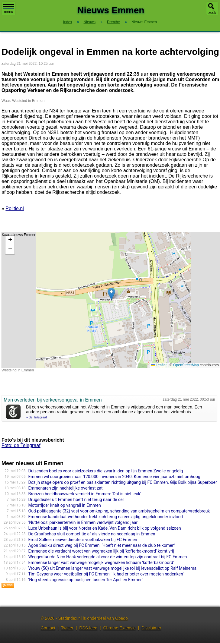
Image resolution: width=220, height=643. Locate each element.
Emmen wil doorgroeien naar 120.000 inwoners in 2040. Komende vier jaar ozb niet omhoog (114, 476)
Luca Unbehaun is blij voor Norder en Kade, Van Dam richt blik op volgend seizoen (104, 528)
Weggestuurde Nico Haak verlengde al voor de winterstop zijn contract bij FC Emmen (107, 556)
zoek (212, 13)
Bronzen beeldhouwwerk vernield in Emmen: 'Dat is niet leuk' (84, 493)
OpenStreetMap (186, 365)
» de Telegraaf (36, 417)
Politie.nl (14, 208)
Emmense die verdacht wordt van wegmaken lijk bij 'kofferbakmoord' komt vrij (101, 551)
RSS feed (88, 628)
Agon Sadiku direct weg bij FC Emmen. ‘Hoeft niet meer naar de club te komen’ (101, 545)
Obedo (121, 618)
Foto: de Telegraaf (21, 445)
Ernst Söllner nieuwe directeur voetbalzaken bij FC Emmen (82, 539)
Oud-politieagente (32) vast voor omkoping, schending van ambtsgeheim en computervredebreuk (119, 511)
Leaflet (159, 365)
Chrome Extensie (119, 628)
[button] (111, 294)
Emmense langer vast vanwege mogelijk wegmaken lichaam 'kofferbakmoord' (101, 562)
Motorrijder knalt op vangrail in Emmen (64, 505)
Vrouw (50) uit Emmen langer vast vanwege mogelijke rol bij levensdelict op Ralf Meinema (112, 568)
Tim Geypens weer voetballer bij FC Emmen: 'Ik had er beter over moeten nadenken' (106, 574)
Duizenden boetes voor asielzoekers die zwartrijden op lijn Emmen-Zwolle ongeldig (105, 470)
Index (67, 22)
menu (8, 9)
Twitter (67, 628)
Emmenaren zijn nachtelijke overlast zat (65, 488)
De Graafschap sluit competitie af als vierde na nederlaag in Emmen (91, 533)
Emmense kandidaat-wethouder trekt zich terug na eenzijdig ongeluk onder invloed (105, 516)
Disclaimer (151, 628)
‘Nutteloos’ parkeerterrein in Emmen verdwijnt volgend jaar (83, 522)
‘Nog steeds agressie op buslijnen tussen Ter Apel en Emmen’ (86, 579)
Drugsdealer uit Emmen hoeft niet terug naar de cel (76, 499)
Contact (48, 628)
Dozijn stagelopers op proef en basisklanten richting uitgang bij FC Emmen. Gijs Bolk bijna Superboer (122, 482)
